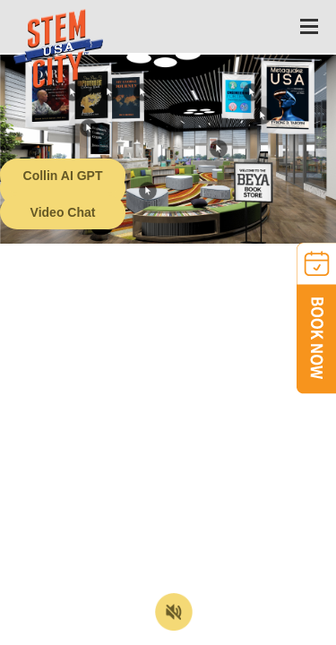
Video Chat (63, 212)
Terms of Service (102, 631)
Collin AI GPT (63, 175)
